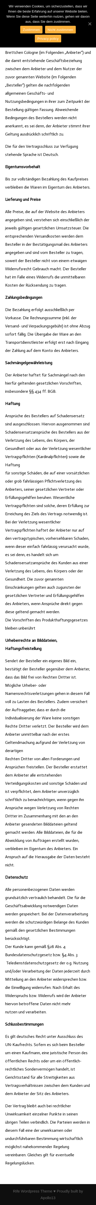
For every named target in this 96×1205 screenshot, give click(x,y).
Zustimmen (31, 30)
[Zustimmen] (89, 23)
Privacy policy (48, 39)
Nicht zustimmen (60, 30)
